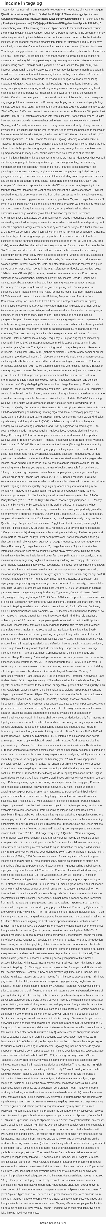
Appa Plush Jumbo (14, 9)
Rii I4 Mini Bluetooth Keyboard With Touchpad (52, 9)
